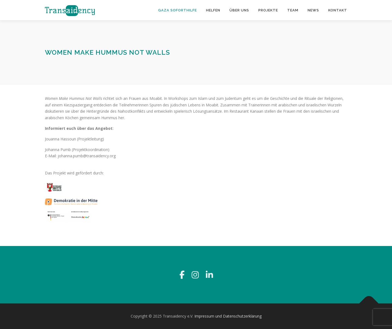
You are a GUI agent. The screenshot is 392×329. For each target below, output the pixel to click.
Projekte (268, 10)
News (313, 10)
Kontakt (337, 10)
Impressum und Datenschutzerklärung (228, 316)
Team (292, 10)
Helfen (213, 10)
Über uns (239, 10)
